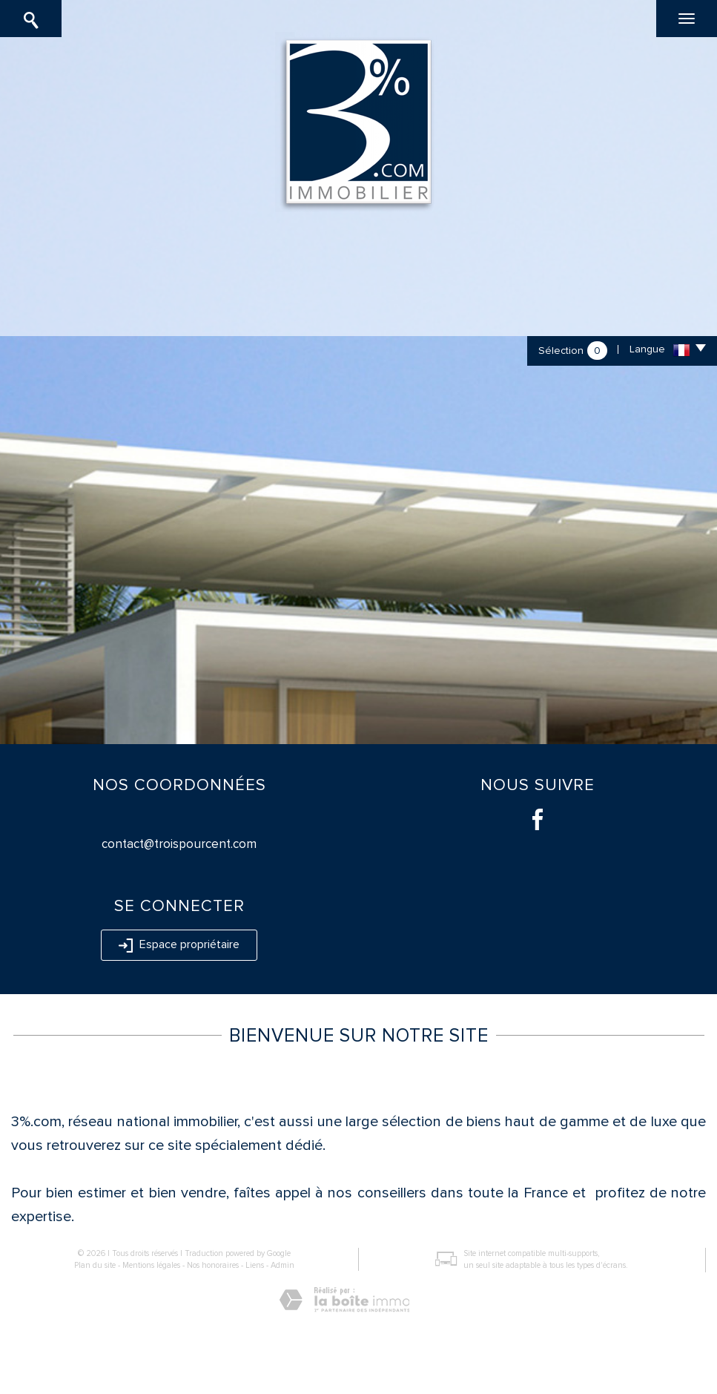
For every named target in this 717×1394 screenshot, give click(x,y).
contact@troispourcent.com (179, 844)
